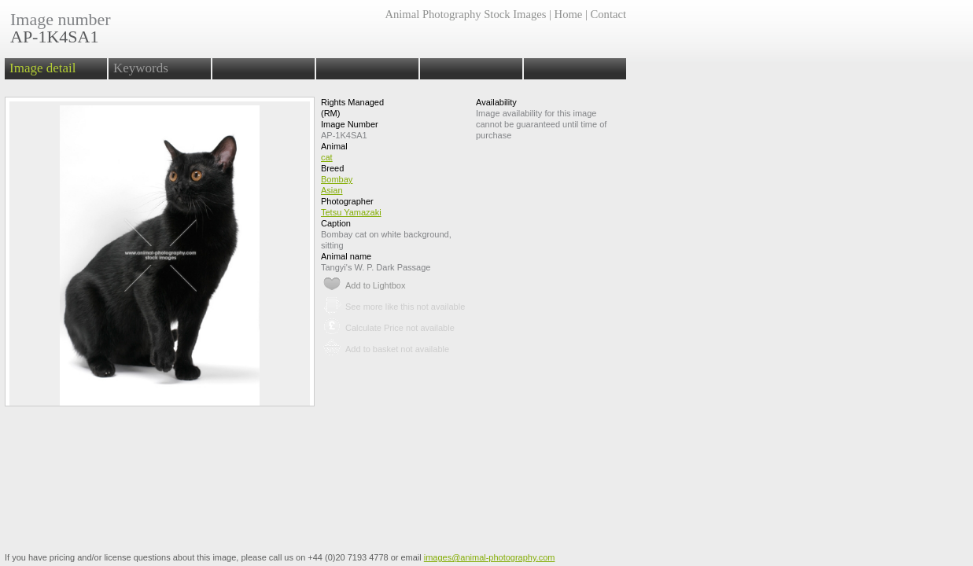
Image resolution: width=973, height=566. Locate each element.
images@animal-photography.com (489, 557)
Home (569, 14)
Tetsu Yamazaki (351, 212)
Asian (332, 190)
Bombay (336, 179)
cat (327, 157)
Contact (608, 14)
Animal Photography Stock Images (465, 14)
